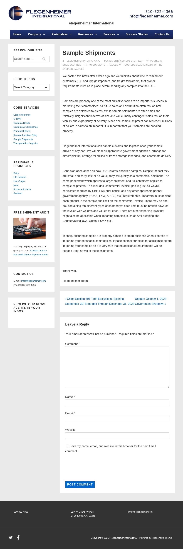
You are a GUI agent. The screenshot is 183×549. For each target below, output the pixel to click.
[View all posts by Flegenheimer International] (82, 61)
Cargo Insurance (22, 114)
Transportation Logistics (25, 143)
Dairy (16, 173)
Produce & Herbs (22, 189)
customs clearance (137, 65)
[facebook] (19, 538)
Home (17, 34)
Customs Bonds (21, 123)
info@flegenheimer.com (33, 280)
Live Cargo (19, 181)
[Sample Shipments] (131, 61)
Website (70, 429)
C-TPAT (17, 119)
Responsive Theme (162, 538)
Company (37, 34)
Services (111, 34)
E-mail (69, 413)
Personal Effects (21, 131)
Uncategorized (72, 65)
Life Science (19, 177)
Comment (72, 343)
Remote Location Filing (25, 135)
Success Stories (137, 34)
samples (79, 69)
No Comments (97, 65)
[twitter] (11, 538)
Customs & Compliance (25, 127)
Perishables (62, 34)
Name (69, 396)
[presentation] (92, 467)
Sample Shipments (23, 139)
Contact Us (162, 34)
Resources (88, 34)
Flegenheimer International (91, 23)
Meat (16, 185)
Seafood (17, 193)
